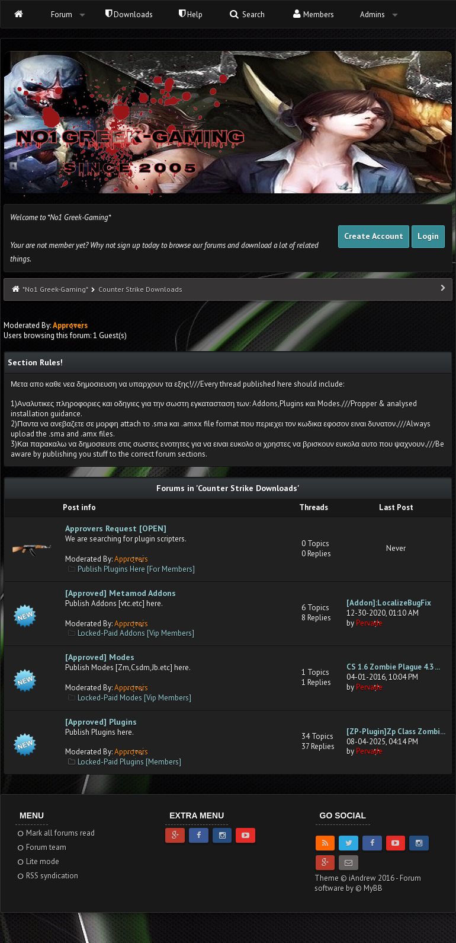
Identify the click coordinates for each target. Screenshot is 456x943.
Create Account (373, 236)
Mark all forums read (55, 833)
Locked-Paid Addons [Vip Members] (136, 633)
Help (191, 14)
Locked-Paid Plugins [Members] (129, 762)
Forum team (41, 847)
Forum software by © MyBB (367, 883)
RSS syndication (47, 876)
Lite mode (37, 861)
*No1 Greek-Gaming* (55, 289)
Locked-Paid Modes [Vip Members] (134, 698)
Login (428, 236)
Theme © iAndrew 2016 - (357, 878)
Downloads (129, 14)
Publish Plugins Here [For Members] (136, 569)
